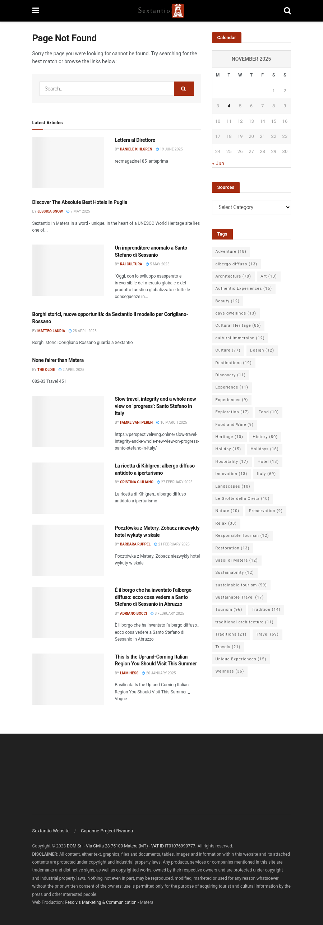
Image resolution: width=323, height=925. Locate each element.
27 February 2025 (175, 482)
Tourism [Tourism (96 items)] (229, 609)
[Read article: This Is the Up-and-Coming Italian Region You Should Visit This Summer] (68, 679)
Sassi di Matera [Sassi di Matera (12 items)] (237, 560)
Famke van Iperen (136, 422)
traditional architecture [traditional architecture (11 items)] (245, 622)
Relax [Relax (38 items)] (226, 523)
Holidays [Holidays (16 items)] (264, 449)
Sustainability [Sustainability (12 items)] (235, 572)
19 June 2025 (169, 149)
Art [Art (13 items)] (268, 276)
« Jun (218, 163)
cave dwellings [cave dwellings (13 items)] (236, 313)
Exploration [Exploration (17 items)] (232, 412)
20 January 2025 (159, 673)
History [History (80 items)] (265, 436)
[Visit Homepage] (161, 11)
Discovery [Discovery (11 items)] (231, 375)
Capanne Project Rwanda (107, 830)
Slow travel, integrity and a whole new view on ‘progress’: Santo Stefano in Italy (155, 406)
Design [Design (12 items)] (262, 350)
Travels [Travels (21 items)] (228, 647)
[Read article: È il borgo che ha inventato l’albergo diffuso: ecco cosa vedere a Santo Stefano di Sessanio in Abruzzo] (68, 612)
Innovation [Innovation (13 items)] (232, 473)
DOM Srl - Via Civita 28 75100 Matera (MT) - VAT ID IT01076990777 (131, 846)
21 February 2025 (172, 544)
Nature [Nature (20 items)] (228, 510)
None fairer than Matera (58, 360)
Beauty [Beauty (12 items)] (228, 301)
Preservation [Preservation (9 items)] (266, 510)
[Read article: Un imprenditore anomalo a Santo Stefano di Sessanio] (68, 270)
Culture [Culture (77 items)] (228, 350)
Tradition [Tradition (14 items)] (266, 609)
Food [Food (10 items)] (269, 412)
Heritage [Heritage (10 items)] (229, 436)
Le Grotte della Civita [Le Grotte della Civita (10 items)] (243, 498)
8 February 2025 (167, 613)
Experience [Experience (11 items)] (232, 387)
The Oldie (46, 370)
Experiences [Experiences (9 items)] (232, 400)
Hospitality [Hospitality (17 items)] (232, 461)
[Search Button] (287, 11)
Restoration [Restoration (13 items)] (233, 548)
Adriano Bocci (133, 613)
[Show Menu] (35, 11)
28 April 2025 (82, 331)
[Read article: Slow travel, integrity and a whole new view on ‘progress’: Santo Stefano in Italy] (68, 421)
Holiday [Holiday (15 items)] (228, 449)
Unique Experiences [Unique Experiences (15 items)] (241, 659)
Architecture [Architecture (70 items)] (233, 276)
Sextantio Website (51, 830)
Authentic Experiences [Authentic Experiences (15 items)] (244, 288)
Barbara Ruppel (135, 544)
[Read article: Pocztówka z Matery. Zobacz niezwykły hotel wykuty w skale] (68, 550)
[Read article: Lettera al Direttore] (68, 162)
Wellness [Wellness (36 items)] (230, 671)
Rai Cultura (131, 264)
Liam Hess (129, 673)
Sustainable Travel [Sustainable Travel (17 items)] (240, 597)
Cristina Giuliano (136, 482)
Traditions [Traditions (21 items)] (231, 634)
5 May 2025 (157, 264)
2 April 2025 (71, 370)
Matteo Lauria (51, 331)
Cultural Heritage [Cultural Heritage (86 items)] (238, 325)
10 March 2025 (171, 422)
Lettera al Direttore (135, 140)
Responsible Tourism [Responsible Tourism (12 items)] (242, 535)
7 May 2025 (78, 211)
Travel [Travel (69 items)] (267, 634)
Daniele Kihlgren (136, 149)
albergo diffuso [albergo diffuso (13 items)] (237, 264)
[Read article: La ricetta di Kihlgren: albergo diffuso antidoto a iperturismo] (68, 488)
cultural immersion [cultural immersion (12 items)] (240, 338)
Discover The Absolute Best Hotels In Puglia (80, 202)
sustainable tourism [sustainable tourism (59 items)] (241, 585)
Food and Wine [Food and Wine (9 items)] (235, 424)
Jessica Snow (50, 211)
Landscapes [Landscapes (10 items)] (233, 486)
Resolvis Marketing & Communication (101, 902)
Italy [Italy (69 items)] (266, 473)
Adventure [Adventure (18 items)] (231, 251)
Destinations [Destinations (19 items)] (234, 363)
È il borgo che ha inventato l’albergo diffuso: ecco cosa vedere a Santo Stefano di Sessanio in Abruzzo (153, 597)
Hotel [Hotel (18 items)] (268, 461)
